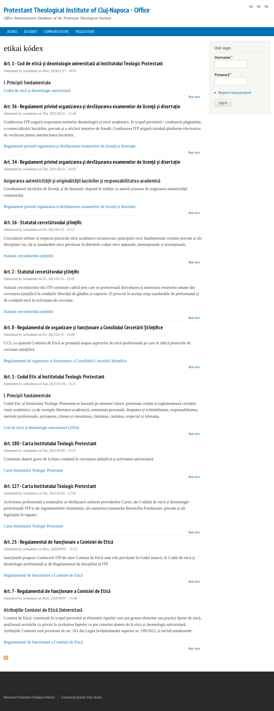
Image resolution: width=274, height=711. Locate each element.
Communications (56, 31)
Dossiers (30, 31)
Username (224, 57)
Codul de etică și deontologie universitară (37, 90)
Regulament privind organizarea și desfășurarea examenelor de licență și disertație (70, 146)
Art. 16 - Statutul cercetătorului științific (43, 222)
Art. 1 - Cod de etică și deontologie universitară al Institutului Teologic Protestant (83, 63)
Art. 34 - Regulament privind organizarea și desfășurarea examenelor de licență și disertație (92, 161)
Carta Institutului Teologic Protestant (33, 470)
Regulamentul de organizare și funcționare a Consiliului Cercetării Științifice (65, 361)
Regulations (85, 31)
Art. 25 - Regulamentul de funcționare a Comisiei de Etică (58, 541)
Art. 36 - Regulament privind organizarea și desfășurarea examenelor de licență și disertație (92, 106)
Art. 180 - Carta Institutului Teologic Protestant (50, 443)
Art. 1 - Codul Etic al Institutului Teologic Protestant (54, 376)
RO (266, 6)
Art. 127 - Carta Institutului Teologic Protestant (50, 486)
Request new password (235, 92)
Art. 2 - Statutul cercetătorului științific (41, 271)
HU (251, 6)
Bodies (12, 31)
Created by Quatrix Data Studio (81, 697)
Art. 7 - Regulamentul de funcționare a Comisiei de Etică (57, 591)
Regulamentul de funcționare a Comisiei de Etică (43, 575)
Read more (194, 96)
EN (258, 6)
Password (223, 74)
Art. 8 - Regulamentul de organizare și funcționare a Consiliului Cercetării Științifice (83, 327)
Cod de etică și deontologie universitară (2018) (41, 427)
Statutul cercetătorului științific (29, 256)
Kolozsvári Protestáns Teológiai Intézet (29, 697)
